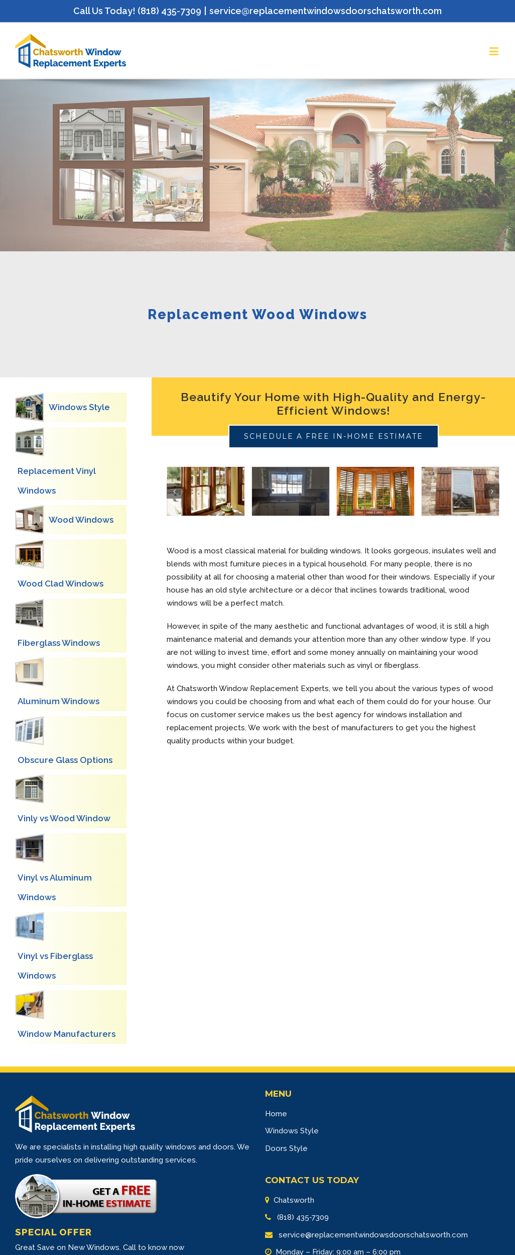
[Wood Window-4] (460, 492)
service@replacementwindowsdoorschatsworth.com (325, 11)
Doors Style (286, 1148)
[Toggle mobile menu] (494, 51)
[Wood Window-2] (290, 492)
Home (276, 1113)
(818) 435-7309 (302, 1217)
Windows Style (292, 1130)
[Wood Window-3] (375, 492)
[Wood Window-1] (205, 492)
